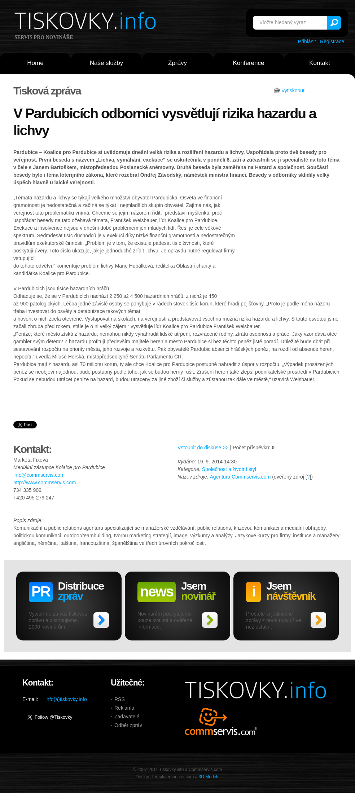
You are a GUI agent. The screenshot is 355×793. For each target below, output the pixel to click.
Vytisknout (292, 90)
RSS (119, 699)
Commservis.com (221, 721)
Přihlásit (307, 41)
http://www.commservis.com (44, 482)
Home (35, 63)
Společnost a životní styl (229, 469)
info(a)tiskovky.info (66, 699)
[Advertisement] (288, 243)
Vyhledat (334, 23)
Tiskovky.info (86, 22)
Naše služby (106, 63)
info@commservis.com (39, 475)
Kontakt (319, 63)
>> (101, 620)
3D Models (209, 776)
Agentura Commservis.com (240, 477)
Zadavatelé (126, 716)
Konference (248, 63)
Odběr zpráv (128, 725)
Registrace (332, 41)
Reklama (124, 708)
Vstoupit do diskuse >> (203, 447)
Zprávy (177, 63)
